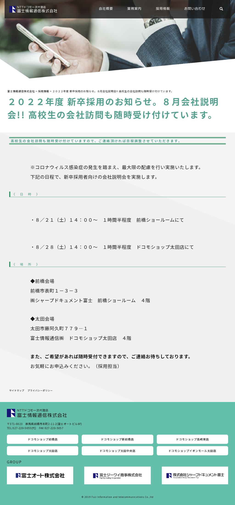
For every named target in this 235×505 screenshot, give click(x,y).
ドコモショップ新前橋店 (117, 439)
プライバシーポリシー (40, 390)
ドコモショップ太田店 (43, 451)
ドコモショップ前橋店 (43, 439)
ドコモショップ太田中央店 (117, 451)
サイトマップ (16, 390)
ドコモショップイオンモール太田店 (192, 451)
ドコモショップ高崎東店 (192, 439)
